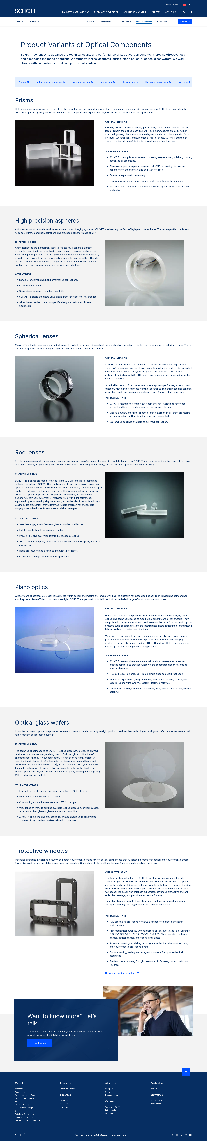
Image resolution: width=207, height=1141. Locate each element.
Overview (91, 22)
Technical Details (124, 22)
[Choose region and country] (186, 5)
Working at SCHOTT (113, 1107)
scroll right (188, 82)
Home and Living (22, 1105)
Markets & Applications (75, 12)
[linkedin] (181, 1135)
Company (109, 1089)
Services (64, 1104)
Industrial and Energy (24, 1108)
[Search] (184, 12)
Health (17, 1101)
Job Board (109, 1113)
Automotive (20, 1092)
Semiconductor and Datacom (27, 1120)
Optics (18, 1111)
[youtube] (190, 1135)
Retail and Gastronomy (24, 1114)
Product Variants (144, 22)
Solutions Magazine (134, 12)
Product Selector (67, 1089)
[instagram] (177, 1135)
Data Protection (100, 1135)
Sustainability (110, 1092)
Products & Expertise (106, 12)
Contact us (185, 22)
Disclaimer (79, 1135)
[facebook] (172, 1135)
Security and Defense (24, 1117)
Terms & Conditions (118, 1135)
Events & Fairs (156, 1100)
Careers (155, 12)
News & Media (172, 5)
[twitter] (186, 1135)
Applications (106, 22)
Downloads (162, 22)
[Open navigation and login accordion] (190, 12)
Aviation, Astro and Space (26, 1095)
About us (170, 12)
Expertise (64, 1100)
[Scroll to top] (186, 1072)
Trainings (64, 1107)
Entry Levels (110, 1110)
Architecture (20, 1089)
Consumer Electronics (24, 1098)
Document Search (112, 1095)
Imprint (89, 1135)
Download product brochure (122, 973)
